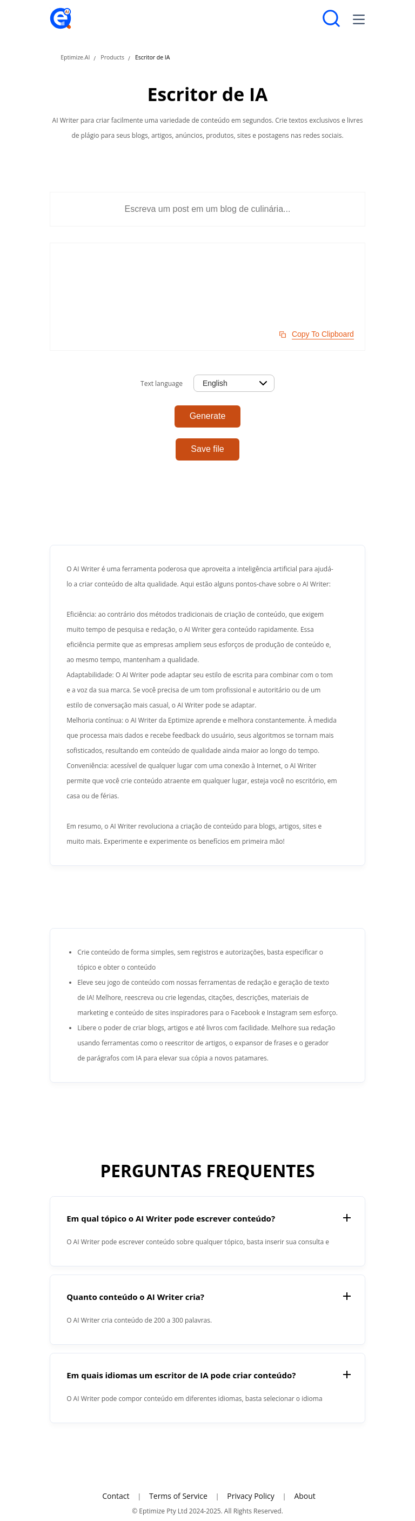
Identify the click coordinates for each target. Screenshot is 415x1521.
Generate (208, 416)
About (304, 1496)
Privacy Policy (250, 1496)
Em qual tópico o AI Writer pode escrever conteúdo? (170, 1218)
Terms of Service (178, 1496)
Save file (207, 448)
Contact (115, 1496)
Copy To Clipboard (323, 334)
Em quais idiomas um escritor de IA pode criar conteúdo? (181, 1375)
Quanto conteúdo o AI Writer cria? (135, 1296)
